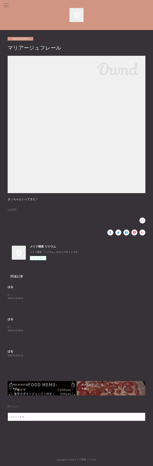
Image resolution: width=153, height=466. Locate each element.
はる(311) (12, 210)
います (11, 294)
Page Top (76, 443)
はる (10, 286)
